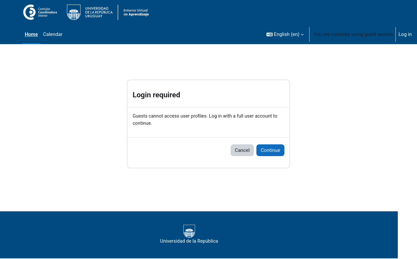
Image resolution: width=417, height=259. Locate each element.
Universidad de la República (201, 235)
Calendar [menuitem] (53, 34)
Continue (270, 151)
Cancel (242, 151)
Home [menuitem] (31, 34)
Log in (405, 34)
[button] (285, 34)
